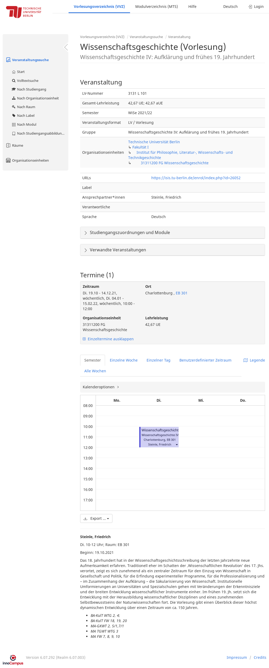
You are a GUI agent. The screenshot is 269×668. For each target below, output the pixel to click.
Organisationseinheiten (27, 160)
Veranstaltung (179, 36)
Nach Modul (23, 124)
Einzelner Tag (158, 360)
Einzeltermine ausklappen (108, 338)
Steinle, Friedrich (159, 444)
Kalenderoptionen (99, 386)
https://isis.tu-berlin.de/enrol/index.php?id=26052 (196, 177)
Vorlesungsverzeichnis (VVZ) (99, 6)
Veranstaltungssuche (27, 59)
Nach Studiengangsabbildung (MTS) (39, 133)
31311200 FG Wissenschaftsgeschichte (175, 162)
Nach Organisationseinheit (35, 98)
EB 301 (181, 292)
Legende (254, 360)
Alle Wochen (95, 370)
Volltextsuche (24, 80)
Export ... (96, 518)
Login (256, 6)
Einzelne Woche (124, 360)
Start (18, 71)
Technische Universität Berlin (154, 141)
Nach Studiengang (28, 89)
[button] (176, 444)
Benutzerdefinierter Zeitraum (205, 360)
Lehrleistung (156, 317)
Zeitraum (91, 286)
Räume (14, 145)
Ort (148, 286)
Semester (92, 360)
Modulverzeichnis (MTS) (156, 6)
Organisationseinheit (102, 317)
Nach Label (22, 115)
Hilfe (192, 6)
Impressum (237, 657)
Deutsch (230, 6)
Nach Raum (23, 106)
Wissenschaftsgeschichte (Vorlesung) (171, 430)
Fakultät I (140, 147)
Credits (260, 657)
